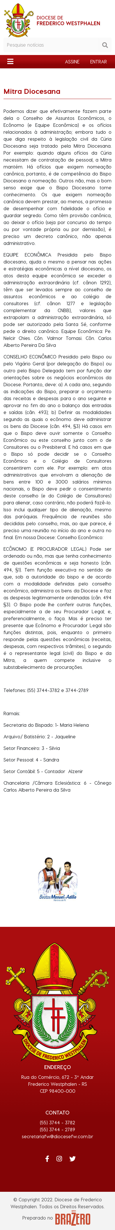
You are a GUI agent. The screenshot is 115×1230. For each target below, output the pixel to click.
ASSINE (72, 61)
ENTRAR (98, 61)
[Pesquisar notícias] (51, 45)
